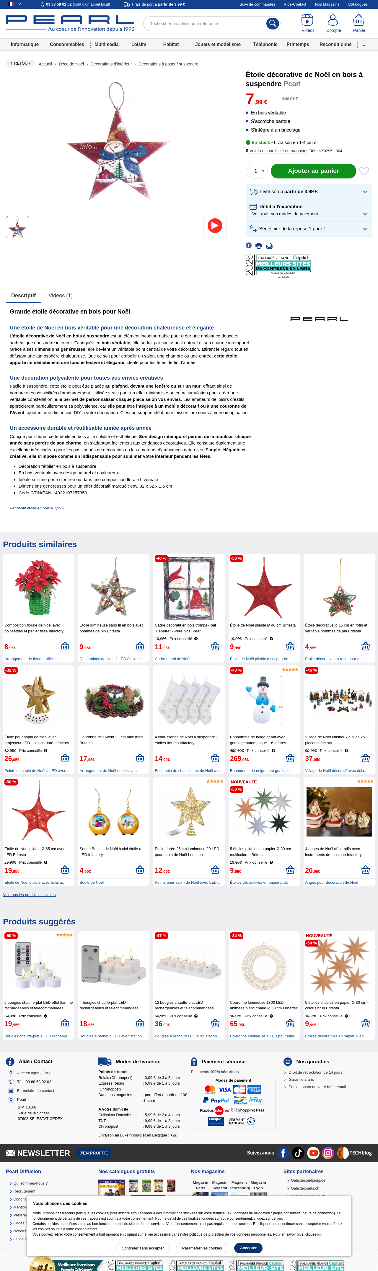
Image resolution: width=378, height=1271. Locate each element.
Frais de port (158, 4)
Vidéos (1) (61, 296)
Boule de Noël (92, 882)
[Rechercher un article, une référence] (212, 23)
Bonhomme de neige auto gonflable (260, 770)
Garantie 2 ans (301, 1079)
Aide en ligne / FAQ (33, 1073)
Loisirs (138, 44)
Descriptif (23, 296)
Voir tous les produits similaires (29, 895)
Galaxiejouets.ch (305, 1188)
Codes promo (24, 1223)
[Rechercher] (272, 23)
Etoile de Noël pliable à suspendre (259, 659)
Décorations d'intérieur (111, 64)
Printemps (298, 44)
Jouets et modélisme (218, 44)
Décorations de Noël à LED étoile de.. (112, 659)
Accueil (46, 64)
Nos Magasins (327, 4)
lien (279, 1218)
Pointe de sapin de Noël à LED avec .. (36, 770)
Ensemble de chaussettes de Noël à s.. (188, 770)
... (365, 44)
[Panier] (359, 23)
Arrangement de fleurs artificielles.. (33, 659)
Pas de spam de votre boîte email (317, 1087)
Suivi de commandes (257, 4)
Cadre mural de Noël (172, 659)
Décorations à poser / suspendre (167, 64)
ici (319, 1234)
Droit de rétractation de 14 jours (316, 1072)
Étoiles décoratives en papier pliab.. (260, 882)
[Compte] (334, 23)
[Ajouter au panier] (313, 171)
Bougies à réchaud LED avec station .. (112, 1036)
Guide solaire (24, 1239)
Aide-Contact (295, 4)
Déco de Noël (71, 64)
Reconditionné (335, 44)
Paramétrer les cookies (202, 1248)
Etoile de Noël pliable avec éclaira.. (34, 882)
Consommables (67, 44)
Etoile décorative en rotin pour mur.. (335, 659)
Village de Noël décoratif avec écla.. (335, 770)
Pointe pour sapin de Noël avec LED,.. (187, 882)
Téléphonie (265, 44)
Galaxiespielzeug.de (308, 1180)
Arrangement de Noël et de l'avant (109, 770)
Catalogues (358, 4)
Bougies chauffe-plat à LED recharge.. (36, 1036)
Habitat (171, 44)
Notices (19, 1231)
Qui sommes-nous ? (30, 1183)
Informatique (25, 44)
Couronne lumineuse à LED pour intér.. (263, 1036)
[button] (278, 151)
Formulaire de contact (35, 1091)
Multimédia (106, 44)
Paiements (215, 1072)
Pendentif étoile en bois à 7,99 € (37, 508)
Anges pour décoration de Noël (331, 882)
